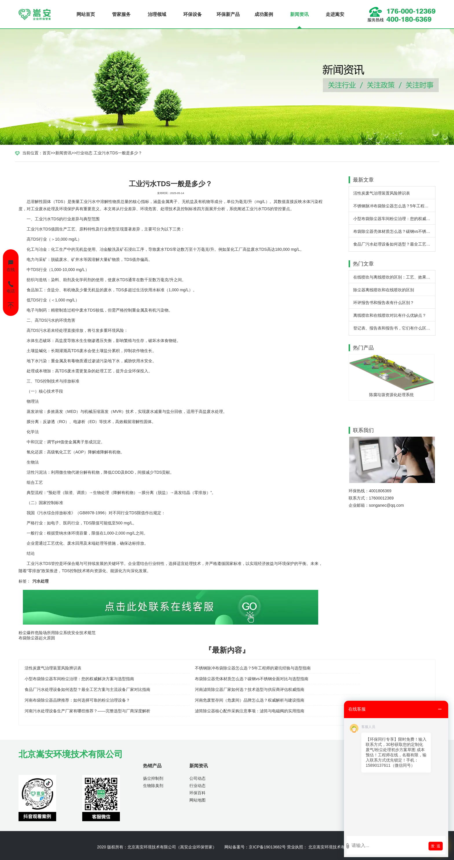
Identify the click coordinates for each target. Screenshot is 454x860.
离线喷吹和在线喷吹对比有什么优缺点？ (389, 315)
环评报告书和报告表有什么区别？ (383, 302)
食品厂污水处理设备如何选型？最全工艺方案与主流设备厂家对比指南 (394, 244)
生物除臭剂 (153, 785)
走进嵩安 (335, 14)
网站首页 (85, 14)
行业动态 (84, 153)
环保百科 (197, 793)
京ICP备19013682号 (267, 847)
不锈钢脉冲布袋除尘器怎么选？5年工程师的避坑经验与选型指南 (394, 206)
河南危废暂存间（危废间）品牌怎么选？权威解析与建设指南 (249, 700)
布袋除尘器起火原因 (37, 638)
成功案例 (264, 14)
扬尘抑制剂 (153, 778)
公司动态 (197, 778)
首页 (47, 153)
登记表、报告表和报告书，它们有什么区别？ (393, 328)
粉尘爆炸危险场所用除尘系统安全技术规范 (57, 632)
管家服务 (121, 14)
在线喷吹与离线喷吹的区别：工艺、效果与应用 (394, 277)
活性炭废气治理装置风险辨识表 (381, 193)
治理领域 (157, 14)
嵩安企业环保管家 (196, 847)
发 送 (435, 846)
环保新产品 (228, 14)
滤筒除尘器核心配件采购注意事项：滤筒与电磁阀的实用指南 (249, 711)
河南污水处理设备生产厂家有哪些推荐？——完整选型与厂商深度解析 (87, 711)
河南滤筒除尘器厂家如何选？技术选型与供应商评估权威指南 (249, 689)
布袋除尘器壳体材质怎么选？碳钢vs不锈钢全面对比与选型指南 (394, 231)
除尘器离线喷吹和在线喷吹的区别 (383, 290)
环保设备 (192, 14)
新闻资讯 (299, 14)
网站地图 (197, 800)
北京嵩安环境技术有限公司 (151, 847)
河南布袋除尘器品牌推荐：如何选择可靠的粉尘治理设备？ (77, 700)
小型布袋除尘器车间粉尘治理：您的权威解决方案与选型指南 (394, 218)
